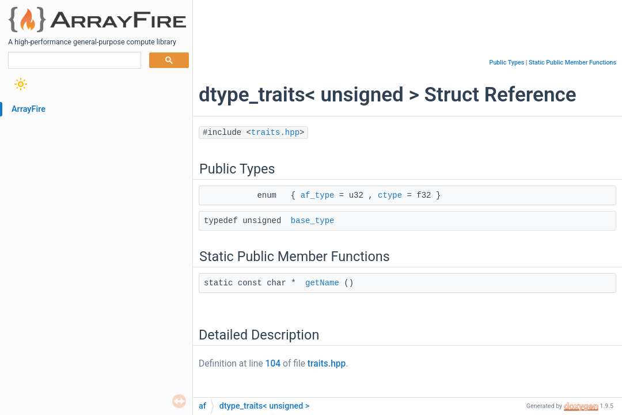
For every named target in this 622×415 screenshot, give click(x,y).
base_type (313, 220)
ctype (390, 195)
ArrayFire (28, 109)
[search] (73, 60)
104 (273, 364)
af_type (318, 195)
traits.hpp (275, 132)
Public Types (507, 62)
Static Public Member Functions (572, 62)
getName (322, 283)
